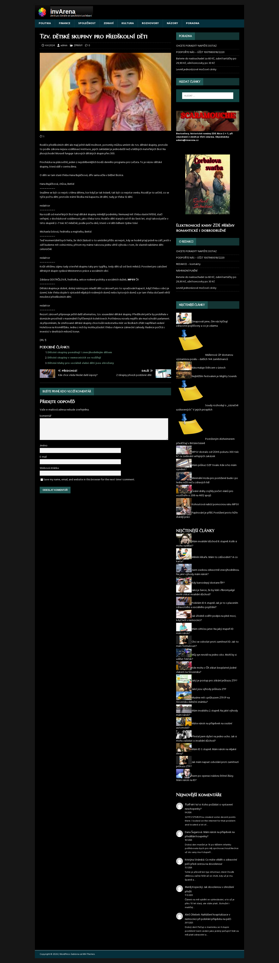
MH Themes (89, 954)
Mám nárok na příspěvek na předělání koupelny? (210, 834)
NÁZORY (172, 23)
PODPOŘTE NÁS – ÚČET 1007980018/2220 (200, 52)
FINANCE (64, 23)
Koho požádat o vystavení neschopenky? (209, 806)
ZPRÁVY (78, 45)
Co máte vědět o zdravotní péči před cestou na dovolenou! (211, 862)
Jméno (43, 445)
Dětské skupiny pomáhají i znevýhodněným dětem (79, 352)
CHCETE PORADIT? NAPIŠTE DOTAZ (196, 46)
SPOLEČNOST (87, 23)
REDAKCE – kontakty (188, 264)
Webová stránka (49, 468)
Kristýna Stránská (194, 860)
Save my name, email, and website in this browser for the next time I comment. (89, 479)
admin (63, 45)
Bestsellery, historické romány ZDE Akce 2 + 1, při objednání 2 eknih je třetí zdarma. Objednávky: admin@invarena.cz (204, 137)
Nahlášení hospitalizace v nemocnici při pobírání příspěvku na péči (208, 917)
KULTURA (127, 23)
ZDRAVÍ (109, 23)
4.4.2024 (50, 45)
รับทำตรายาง (193, 804)
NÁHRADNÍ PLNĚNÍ (186, 271)
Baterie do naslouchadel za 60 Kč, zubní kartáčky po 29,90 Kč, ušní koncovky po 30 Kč (206, 60)
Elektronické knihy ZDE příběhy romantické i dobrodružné (205, 228)
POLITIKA (45, 23)
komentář (45, 416)
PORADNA (192, 23)
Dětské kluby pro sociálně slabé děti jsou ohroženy (80, 363)
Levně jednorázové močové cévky (196, 69)
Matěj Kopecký (194, 887)
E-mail (43, 457)
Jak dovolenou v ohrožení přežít (209, 889)
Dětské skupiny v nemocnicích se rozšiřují (74, 358)
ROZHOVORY (150, 23)
